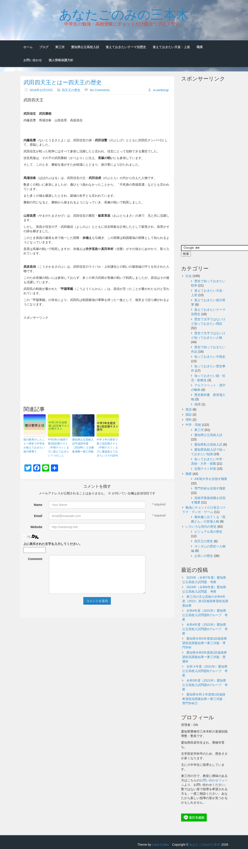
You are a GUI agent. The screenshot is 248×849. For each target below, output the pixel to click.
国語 (189, 414)
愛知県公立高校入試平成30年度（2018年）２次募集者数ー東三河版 (83, 445)
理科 (189, 419)
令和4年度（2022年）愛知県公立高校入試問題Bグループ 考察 (205, 615)
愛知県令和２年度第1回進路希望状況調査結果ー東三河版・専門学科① (204, 699)
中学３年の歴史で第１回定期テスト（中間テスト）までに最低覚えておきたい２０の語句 (107, 447)
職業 (200, 47)
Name (38, 505)
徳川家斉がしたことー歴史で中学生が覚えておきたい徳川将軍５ (34, 445)
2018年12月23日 (41, 90)
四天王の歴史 (71, 90)
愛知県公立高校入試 (85, 47)
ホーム (28, 47)
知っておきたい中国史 (209, 356)
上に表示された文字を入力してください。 (52, 544)
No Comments (99, 90)
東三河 (59, 47)
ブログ (44, 47)
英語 (189, 409)
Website (36, 527)
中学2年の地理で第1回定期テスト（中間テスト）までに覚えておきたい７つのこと (58, 447)
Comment (35, 559)
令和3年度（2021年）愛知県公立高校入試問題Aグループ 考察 (205, 685)
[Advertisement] (97, 353)
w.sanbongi (161, 90)
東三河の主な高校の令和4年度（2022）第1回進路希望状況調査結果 (205, 601)
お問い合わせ (32, 60)
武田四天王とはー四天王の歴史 (62, 82)
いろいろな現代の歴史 (201, 526)
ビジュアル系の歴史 (208, 531)
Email (38, 516)
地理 (197, 404)
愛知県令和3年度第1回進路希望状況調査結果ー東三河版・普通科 (204, 657)
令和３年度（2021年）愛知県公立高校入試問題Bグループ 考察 (205, 671)
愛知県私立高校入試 (208, 444)
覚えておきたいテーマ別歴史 (126, 47)
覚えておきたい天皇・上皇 (171, 47)
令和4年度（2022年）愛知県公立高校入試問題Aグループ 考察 (205, 629)
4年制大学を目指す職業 (210, 479)
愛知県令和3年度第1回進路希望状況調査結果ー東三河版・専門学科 (204, 643)
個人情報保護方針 (61, 60)
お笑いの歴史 (203, 556)
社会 (189, 276)
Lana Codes (160, 844)
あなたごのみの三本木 (124, 13)
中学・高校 (193, 424)
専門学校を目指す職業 (209, 488)
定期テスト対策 (205, 468)
